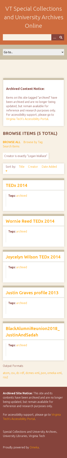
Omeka (34, 447)
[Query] (33, 37)
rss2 (5, 377)
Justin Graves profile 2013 (32, 292)
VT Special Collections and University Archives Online (33, 17)
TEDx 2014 (16, 185)
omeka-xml (54, 373)
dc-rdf (20, 373)
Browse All (12, 142)
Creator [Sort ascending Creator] (33, 166)
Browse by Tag (33, 142)
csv (13, 373)
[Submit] (61, 37)
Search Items (11, 146)
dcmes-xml (32, 373)
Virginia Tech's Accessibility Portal (27, 119)
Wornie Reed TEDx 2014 (30, 221)
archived (21, 195)
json (43, 373)
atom (6, 373)
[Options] (54, 37)
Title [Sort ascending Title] (22, 166)
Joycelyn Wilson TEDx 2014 (33, 257)
